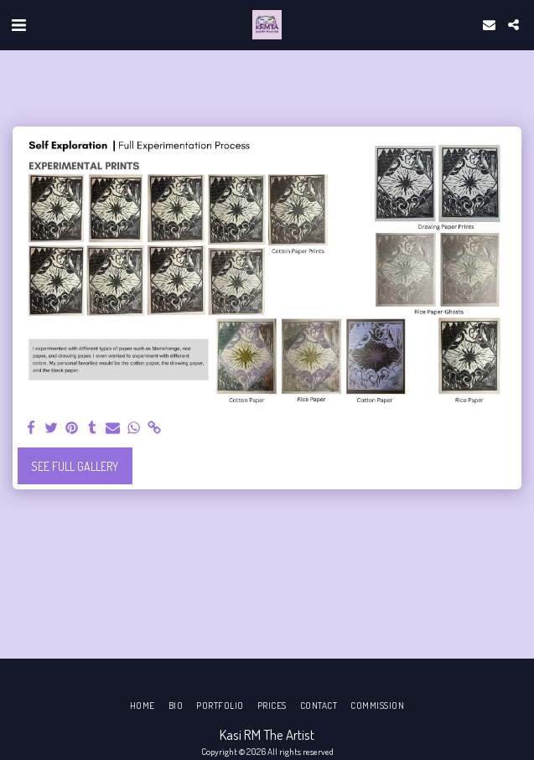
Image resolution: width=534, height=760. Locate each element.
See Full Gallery (74, 466)
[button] (18, 24)
